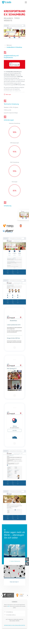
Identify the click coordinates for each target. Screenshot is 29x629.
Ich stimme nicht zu (10, 615)
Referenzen (9, 45)
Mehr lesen (8, 94)
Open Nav (26, 1)
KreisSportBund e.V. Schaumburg (14, 47)
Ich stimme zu (8, 612)
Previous (1, 595)
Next (27, 595)
